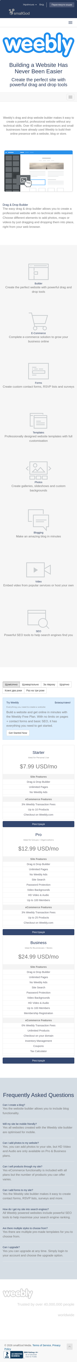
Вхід (41, 4)
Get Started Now (18, 732)
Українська (30, 4)
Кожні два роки (13, 690)
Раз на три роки (35, 690)
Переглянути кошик (62, 4)
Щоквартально (30, 684)
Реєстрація (38, 824)
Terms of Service (41, 1345)
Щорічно (64, 684)
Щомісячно (11, 684)
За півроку (49, 684)
